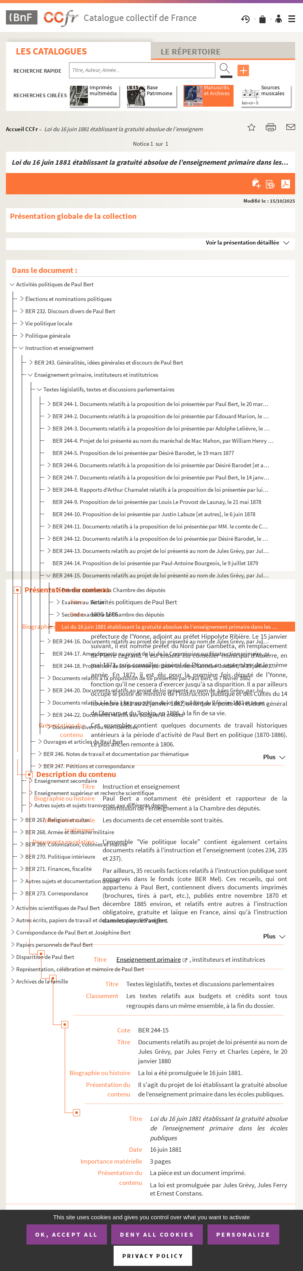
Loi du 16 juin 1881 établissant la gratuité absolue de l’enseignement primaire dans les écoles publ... (169, 626)
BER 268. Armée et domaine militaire (69, 832)
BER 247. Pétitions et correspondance (89, 766)
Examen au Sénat (83, 602)
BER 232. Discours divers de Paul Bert (70, 311)
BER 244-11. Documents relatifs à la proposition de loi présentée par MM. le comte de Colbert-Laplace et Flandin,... (161, 526)
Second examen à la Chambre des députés (113, 614)
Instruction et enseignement (59, 348)
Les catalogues (51, 51)
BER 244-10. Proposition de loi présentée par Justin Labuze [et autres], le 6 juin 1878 (153, 514)
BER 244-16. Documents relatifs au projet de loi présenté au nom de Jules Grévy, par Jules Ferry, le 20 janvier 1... (161, 641)
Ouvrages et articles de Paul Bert (83, 741)
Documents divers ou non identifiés (95, 727)
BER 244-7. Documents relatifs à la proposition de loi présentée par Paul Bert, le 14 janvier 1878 (161, 477)
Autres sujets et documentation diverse (72, 881)
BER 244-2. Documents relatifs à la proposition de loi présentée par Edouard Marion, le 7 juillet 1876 (161, 416)
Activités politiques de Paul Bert (55, 284)
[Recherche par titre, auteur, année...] (142, 70)
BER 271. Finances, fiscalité (58, 868)
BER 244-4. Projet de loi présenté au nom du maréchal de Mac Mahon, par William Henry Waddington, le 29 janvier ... (164, 440)
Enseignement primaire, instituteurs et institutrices (96, 374)
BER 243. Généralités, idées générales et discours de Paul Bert (108, 362)
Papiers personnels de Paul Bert (54, 944)
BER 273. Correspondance (56, 893)
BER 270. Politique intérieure (60, 856)
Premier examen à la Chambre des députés (113, 590)
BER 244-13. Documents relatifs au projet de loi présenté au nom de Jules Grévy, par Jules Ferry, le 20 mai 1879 (161, 551)
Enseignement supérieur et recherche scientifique (94, 793)
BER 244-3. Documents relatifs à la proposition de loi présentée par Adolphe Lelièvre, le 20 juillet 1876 (161, 428)
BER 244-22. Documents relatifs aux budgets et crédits (117, 714)
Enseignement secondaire (65, 780)
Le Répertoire (191, 51)
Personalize (243, 1234)
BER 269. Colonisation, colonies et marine (76, 844)
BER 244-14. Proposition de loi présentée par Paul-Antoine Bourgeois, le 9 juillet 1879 (155, 563)
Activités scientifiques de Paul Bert (58, 908)
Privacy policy (152, 1256)
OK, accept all (66, 1234)
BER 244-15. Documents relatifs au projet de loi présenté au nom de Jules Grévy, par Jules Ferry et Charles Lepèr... (161, 575)
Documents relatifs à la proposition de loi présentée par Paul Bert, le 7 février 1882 (151, 678)
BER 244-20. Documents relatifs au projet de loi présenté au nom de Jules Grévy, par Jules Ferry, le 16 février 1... (161, 690)
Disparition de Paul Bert (45, 957)
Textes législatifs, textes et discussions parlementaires (108, 389)
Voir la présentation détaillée (242, 242)
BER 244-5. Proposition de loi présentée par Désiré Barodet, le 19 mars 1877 (143, 453)
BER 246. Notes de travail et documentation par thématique (116, 754)
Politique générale (47, 335)
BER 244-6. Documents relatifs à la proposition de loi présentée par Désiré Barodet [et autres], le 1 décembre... (161, 465)
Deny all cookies (157, 1234)
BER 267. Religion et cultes (57, 820)
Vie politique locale (48, 323)
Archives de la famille (42, 981)
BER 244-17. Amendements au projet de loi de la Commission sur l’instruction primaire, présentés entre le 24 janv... (164, 653)
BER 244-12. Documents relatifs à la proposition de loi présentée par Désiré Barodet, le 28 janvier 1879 (161, 538)
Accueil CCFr (22, 129)
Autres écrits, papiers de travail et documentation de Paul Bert (91, 920)
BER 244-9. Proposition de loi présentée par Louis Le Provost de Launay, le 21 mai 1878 (156, 502)
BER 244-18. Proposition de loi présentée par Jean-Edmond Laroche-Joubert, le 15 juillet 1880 (164, 665)
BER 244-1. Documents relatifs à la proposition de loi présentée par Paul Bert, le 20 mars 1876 (161, 404)
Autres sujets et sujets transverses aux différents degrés (100, 805)
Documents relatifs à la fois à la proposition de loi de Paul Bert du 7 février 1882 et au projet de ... (161, 702)
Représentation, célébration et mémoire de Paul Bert (80, 969)
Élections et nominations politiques (68, 299)
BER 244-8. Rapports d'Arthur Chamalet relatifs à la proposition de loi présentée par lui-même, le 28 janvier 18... (161, 489)
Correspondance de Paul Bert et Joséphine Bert (73, 932)
